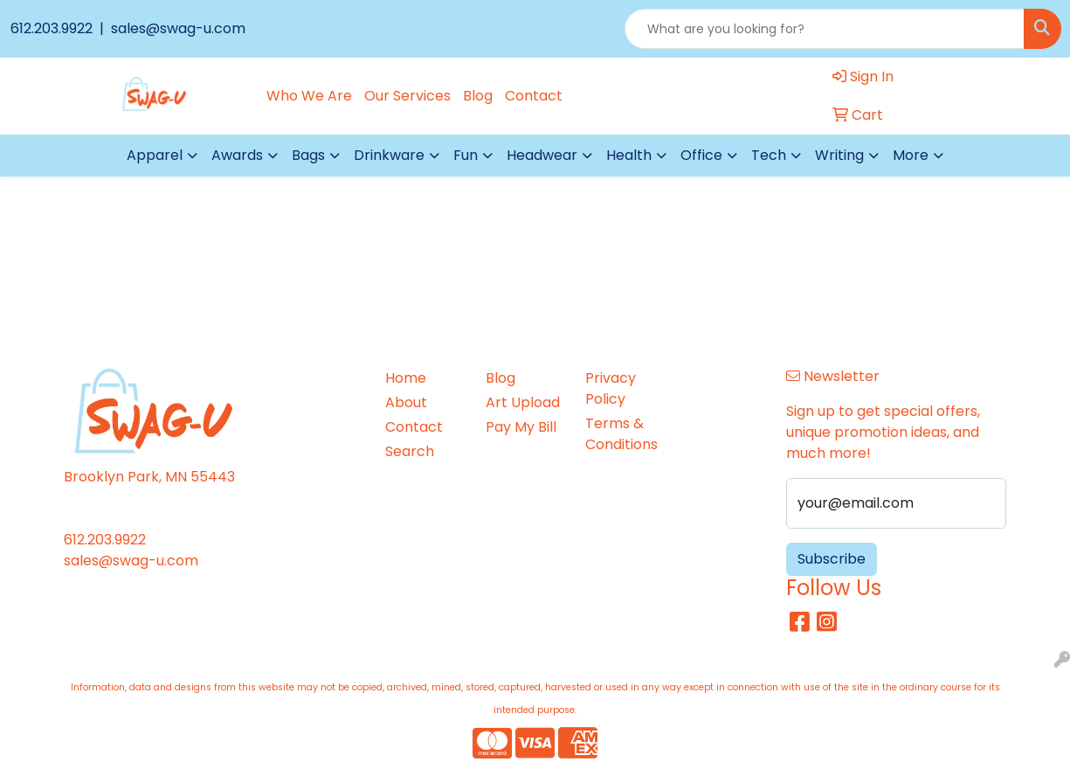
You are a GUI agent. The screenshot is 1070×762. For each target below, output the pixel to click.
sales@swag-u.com (176, 28)
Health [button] (629, 155)
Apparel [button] (155, 155)
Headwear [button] (542, 155)
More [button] (910, 155)
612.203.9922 (53, 28)
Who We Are (309, 96)
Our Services (407, 96)
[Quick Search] (825, 29)
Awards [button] (237, 155)
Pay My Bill (521, 427)
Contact (534, 96)
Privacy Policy (610, 388)
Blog (478, 96)
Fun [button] (465, 155)
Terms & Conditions (621, 433)
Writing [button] (839, 155)
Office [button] (701, 155)
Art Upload (523, 402)
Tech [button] (768, 155)
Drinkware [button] (389, 155)
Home (405, 378)
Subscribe (831, 559)
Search (409, 451)
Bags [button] (308, 155)
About (406, 402)
